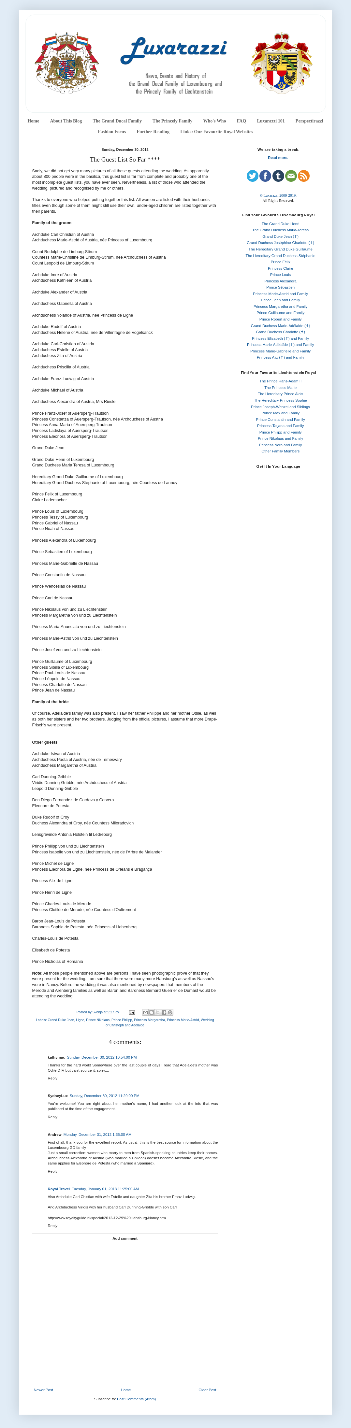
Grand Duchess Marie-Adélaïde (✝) (280, 326)
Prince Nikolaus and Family (280, 438)
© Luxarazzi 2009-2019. (278, 195)
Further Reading (153, 131)
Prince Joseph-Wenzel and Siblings (280, 407)
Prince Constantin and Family (280, 419)
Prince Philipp (121, 1020)
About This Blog (66, 121)
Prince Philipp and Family (280, 432)
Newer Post (43, 1390)
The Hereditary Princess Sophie (280, 400)
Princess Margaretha (149, 1020)
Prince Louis (280, 275)
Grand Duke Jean (61, 1020)
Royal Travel (59, 1189)
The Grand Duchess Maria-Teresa (280, 230)
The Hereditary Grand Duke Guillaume (281, 249)
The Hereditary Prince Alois (280, 394)
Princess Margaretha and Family (281, 306)
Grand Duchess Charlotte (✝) (280, 332)
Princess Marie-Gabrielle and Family (280, 351)
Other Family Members (280, 451)
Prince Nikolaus (98, 1020)
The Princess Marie (280, 388)
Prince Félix (280, 262)
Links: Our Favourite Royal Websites (216, 131)
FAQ (241, 121)
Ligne (80, 1020)
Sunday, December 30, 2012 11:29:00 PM (104, 1096)
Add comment (125, 1238)
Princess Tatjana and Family (280, 426)
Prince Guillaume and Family (280, 313)
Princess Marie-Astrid (183, 1020)
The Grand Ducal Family (117, 121)
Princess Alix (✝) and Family (280, 357)
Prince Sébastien (280, 287)
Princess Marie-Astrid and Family (280, 294)
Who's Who (214, 121)
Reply (52, 1078)
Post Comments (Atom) (136, 1399)
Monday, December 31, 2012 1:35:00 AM (98, 1134)
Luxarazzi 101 (271, 121)
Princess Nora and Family (280, 445)
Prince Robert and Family (280, 319)
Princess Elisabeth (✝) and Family (280, 338)
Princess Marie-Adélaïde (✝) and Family (280, 345)
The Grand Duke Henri (281, 224)
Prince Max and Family (280, 413)
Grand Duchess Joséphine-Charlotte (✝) (280, 243)
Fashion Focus (112, 131)
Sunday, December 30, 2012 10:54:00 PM (102, 1057)
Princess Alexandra (280, 281)
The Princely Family (172, 121)
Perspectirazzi (309, 121)
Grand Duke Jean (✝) (280, 236)
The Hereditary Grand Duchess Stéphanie (280, 256)
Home (33, 121)
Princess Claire (280, 268)
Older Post (207, 1390)
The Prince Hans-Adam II (280, 381)
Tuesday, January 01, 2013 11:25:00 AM (105, 1189)
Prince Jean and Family (280, 300)
